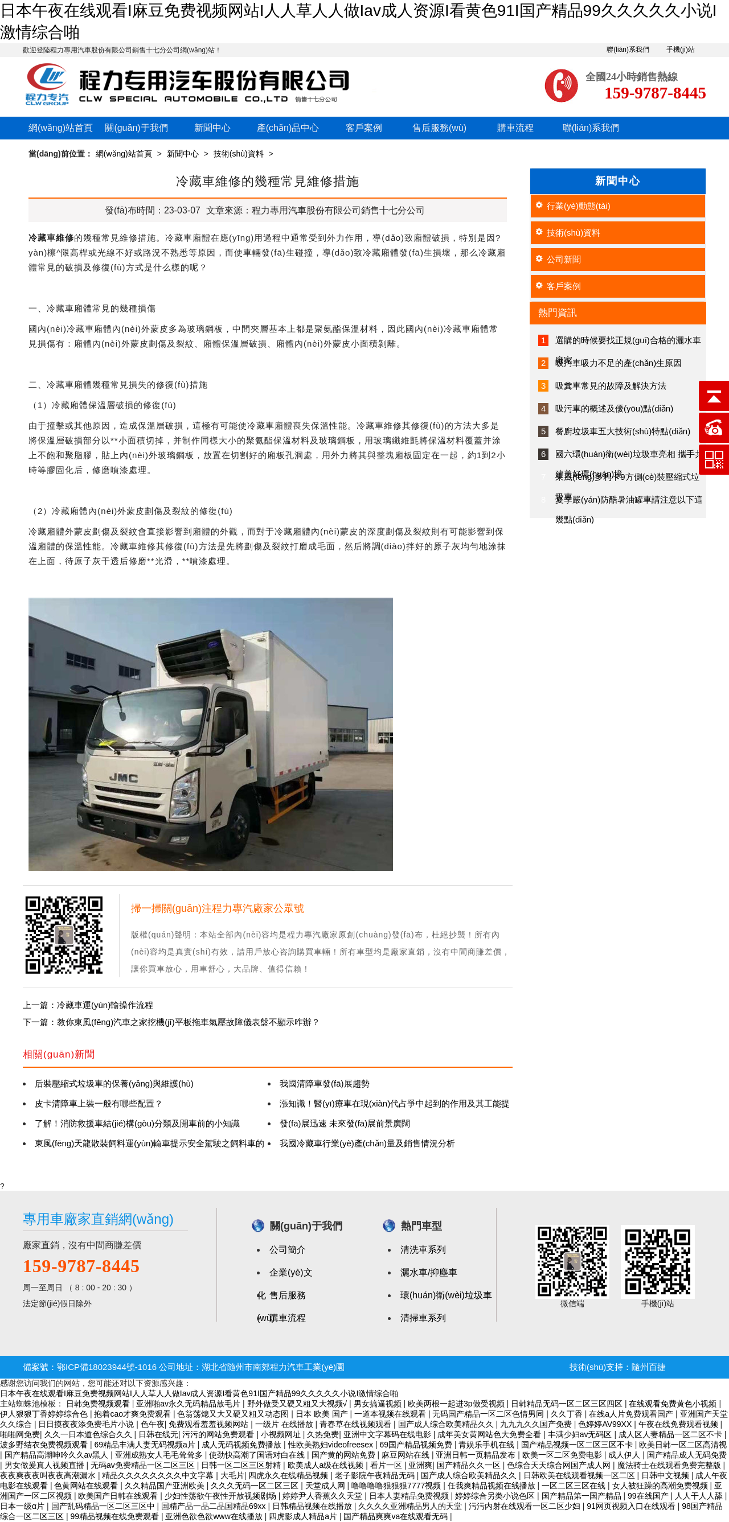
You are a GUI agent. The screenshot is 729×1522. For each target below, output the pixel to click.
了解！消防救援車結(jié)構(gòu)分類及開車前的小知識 (137, 1123)
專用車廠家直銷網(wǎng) (98, 1219)
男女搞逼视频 (379, 1403)
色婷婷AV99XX (606, 1424)
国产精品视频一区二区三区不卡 (578, 1444)
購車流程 (515, 128)
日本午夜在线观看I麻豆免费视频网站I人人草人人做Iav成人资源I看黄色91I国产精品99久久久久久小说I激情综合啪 (199, 1393)
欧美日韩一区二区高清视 (683, 1444)
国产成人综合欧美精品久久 (447, 1424)
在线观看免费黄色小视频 (674, 1403)
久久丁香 (568, 1413)
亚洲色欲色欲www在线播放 (214, 1516)
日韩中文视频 (666, 1475)
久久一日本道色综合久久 (89, 1434)
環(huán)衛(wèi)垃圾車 (446, 1295)
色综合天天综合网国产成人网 (560, 1465)
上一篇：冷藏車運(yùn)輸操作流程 (88, 1005)
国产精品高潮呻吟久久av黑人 (58, 1454)
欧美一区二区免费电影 (563, 1454)
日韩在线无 (158, 1434)
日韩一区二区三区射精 (242, 1465)
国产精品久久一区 (470, 1465)
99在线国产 (649, 1495)
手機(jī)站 (680, 50)
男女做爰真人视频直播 (46, 1465)
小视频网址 (282, 1434)
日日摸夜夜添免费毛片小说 (87, 1424)
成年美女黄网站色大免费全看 (490, 1434)
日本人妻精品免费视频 (410, 1495)
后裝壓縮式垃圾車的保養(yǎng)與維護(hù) (114, 1083)
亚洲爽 (420, 1465)
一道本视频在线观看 (391, 1413)
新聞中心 (212, 128)
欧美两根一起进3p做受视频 (457, 1403)
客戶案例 (364, 128)
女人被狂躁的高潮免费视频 (661, 1485)
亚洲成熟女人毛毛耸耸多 (160, 1454)
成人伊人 (625, 1454)
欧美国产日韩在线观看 (119, 1495)
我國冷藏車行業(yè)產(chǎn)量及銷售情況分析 (367, 1143)
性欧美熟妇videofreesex (331, 1444)
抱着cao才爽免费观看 (133, 1413)
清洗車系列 (423, 1249)
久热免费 (323, 1434)
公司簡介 (287, 1249)
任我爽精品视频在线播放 (493, 1485)
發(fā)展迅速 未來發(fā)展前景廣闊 (345, 1123)
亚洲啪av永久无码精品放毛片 (189, 1403)
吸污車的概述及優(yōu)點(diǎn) (614, 408)
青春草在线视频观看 (357, 1424)
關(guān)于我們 (136, 128)
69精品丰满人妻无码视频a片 (145, 1444)
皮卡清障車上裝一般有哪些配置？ (99, 1103)
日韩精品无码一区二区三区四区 (568, 1403)
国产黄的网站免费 (345, 1454)
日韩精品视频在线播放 (313, 1506)
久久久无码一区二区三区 (256, 1485)
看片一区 (387, 1465)
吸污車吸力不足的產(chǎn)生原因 (618, 363)
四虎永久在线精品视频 (289, 1475)
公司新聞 (564, 259)
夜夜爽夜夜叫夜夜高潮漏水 (49, 1475)
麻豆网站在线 (407, 1454)
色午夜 (153, 1424)
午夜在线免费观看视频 (679, 1424)
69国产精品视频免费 (416, 1444)
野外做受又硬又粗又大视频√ (298, 1403)
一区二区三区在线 (575, 1485)
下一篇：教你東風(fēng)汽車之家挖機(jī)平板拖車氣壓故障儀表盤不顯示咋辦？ (171, 1022)
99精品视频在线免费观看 (115, 1516)
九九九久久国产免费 (537, 1424)
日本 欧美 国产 (323, 1413)
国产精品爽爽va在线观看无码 (396, 1516)
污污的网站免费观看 (219, 1434)
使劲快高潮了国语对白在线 (258, 1454)
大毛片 (232, 1475)
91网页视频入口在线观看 (632, 1506)
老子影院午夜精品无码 (376, 1475)
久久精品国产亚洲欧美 (166, 1485)
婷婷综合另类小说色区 (496, 1495)
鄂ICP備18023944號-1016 (107, 1367)
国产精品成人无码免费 (687, 1454)
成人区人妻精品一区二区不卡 (671, 1434)
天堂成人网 (326, 1485)
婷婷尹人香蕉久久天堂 (323, 1495)
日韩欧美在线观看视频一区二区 (580, 1475)
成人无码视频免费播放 (243, 1444)
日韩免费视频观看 (99, 1403)
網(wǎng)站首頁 (60, 128)
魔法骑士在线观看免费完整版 (670, 1465)
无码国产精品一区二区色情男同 (489, 1413)
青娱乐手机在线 (487, 1444)
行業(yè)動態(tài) (579, 206)
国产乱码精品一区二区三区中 (104, 1506)
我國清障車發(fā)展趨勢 (325, 1083)
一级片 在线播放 (285, 1424)
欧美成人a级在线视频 (327, 1465)
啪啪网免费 (20, 1434)
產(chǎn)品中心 (288, 128)
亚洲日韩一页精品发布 (477, 1454)
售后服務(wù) (439, 128)
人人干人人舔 (700, 1495)
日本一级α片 (23, 1506)
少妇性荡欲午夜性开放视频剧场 (222, 1495)
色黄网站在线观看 (87, 1485)
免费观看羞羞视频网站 (210, 1424)
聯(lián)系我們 (628, 50)
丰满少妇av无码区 (581, 1434)
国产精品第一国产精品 (583, 1495)
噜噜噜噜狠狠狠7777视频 (397, 1485)
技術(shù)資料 (239, 153)
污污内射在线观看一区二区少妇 (526, 1506)
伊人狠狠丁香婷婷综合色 (45, 1413)
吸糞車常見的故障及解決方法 (610, 385)
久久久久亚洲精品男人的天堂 (411, 1506)
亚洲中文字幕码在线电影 (388, 1434)
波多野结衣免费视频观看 (45, 1444)
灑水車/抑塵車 (428, 1272)
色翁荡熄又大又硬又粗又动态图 (234, 1413)
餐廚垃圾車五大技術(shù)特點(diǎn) (622, 431)
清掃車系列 (423, 1318)
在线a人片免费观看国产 (632, 1413)
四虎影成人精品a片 (304, 1516)
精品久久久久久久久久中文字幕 (159, 1475)
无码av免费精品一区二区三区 (144, 1465)
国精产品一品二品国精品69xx (214, 1506)
